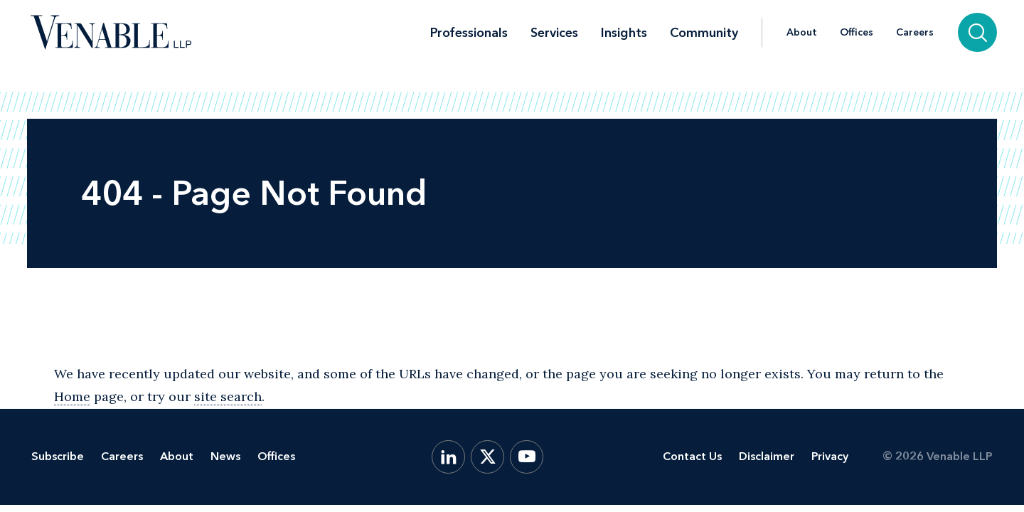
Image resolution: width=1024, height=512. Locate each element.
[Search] (977, 32)
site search (228, 396)
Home (72, 396)
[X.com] (487, 457)
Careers (915, 33)
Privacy (829, 456)
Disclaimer (766, 456)
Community (704, 32)
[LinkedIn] (448, 457)
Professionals (469, 32)
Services (554, 32)
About (801, 33)
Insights (624, 32)
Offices (856, 33)
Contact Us (692, 456)
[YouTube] (526, 457)
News (225, 456)
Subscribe (57, 456)
